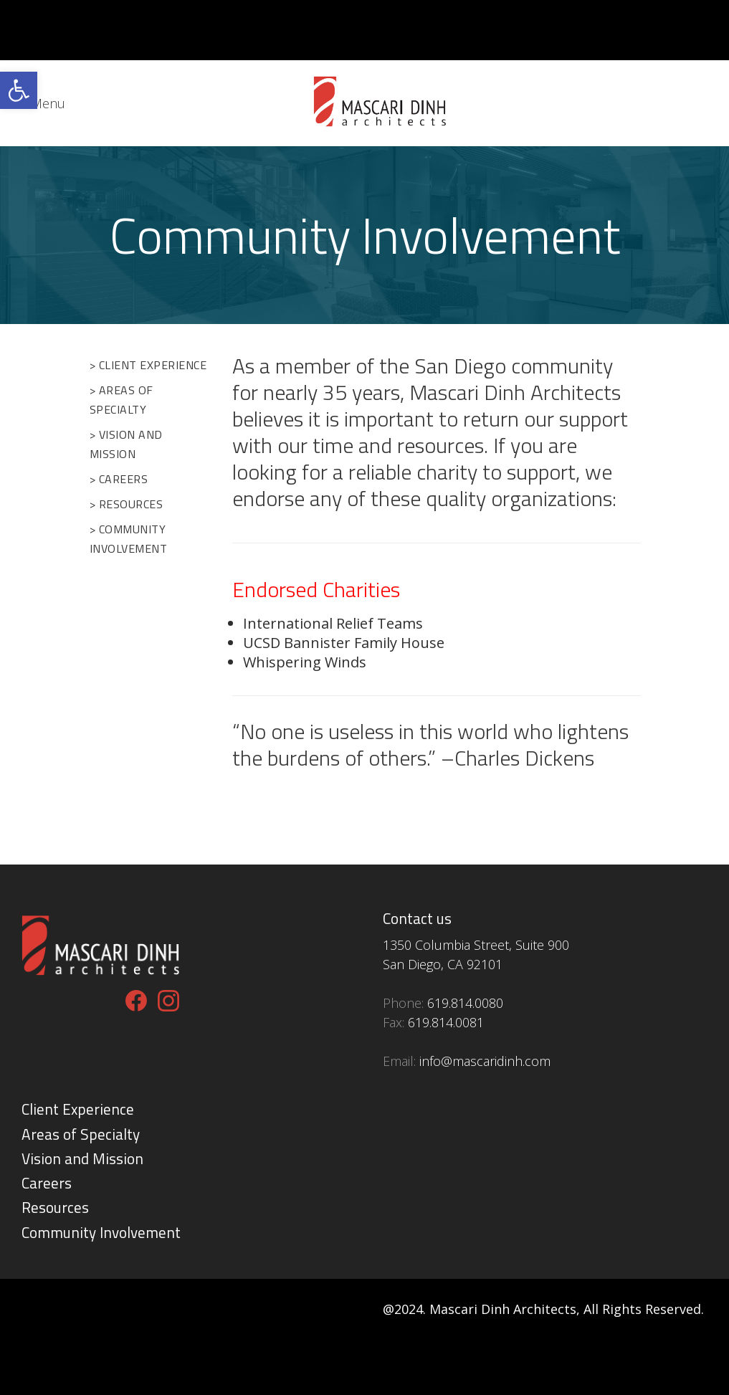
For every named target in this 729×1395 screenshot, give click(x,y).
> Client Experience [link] (148, 364)
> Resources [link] (126, 504)
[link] (18, 90)
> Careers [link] (119, 478)
